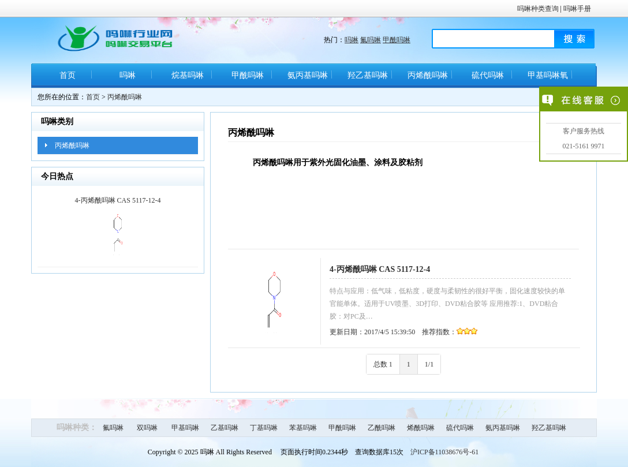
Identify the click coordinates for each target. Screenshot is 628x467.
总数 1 (382, 364)
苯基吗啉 (303, 428)
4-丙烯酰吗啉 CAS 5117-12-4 (380, 269)
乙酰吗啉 (381, 428)
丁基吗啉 (264, 428)
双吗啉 (147, 428)
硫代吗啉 (488, 75)
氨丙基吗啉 (307, 75)
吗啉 (351, 40)
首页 (67, 75)
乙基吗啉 (224, 428)
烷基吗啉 (187, 75)
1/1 (429, 364)
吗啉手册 (577, 9)
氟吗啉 (370, 40)
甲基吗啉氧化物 (548, 79)
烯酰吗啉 (421, 428)
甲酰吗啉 (396, 40)
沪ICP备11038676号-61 (444, 452)
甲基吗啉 (185, 428)
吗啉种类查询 (538, 9)
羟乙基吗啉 (367, 75)
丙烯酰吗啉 (428, 75)
